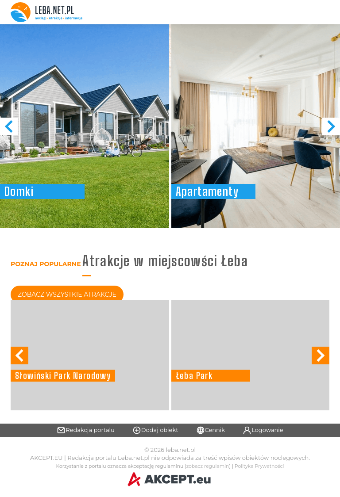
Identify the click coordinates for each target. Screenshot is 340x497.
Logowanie (263, 430)
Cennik (210, 430)
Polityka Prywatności (259, 466)
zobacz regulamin (207, 466)
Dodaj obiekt (155, 430)
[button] (331, 126)
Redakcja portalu (86, 430)
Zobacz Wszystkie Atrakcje (67, 294)
